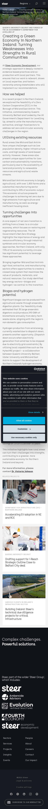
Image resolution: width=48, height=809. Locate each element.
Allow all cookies (24, 420)
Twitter (17, 794)
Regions (24, 3)
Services (7, 743)
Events (6, 760)
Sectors (7, 738)
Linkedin (24, 794)
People (29, 738)
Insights (7, 754)
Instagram (30, 794)
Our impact (31, 760)
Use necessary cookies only (24, 437)
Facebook (11, 794)
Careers (29, 749)
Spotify (37, 794)
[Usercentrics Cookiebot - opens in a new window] (34, 369)
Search (36, 3)
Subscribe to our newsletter (26, 802)
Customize (24, 429)
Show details (34, 412)
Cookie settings (24, 787)
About (28, 743)
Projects (13, 10)
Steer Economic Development (20, 65)
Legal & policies (24, 781)
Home (5, 10)
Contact (29, 754)
